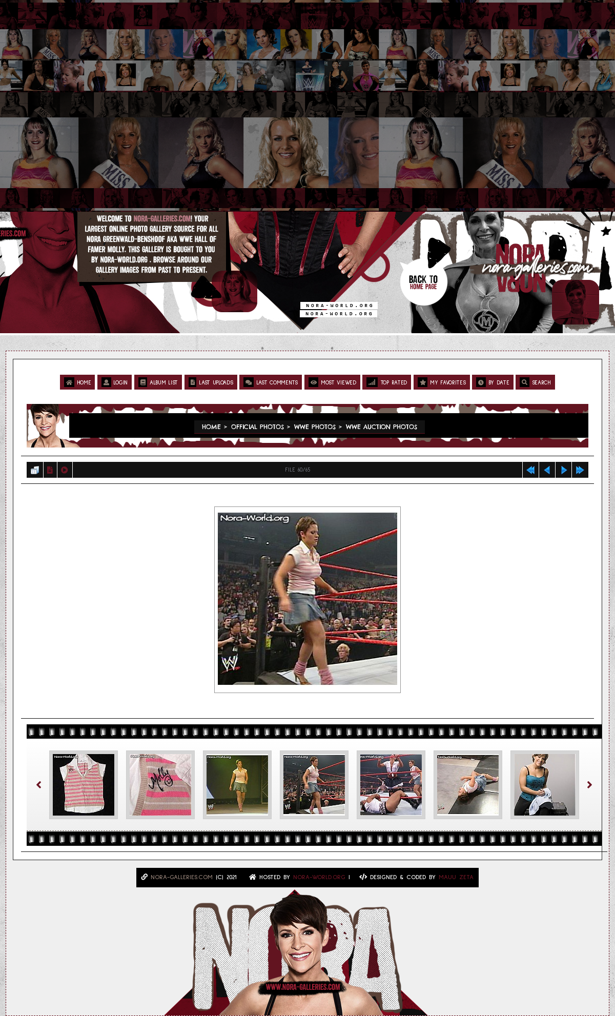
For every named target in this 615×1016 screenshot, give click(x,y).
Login (114, 382)
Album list (158, 382)
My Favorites (442, 382)
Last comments (270, 382)
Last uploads (211, 382)
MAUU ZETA (456, 877)
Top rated (386, 382)
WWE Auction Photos (381, 427)
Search (535, 382)
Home (77, 382)
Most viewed (332, 382)
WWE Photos (315, 427)
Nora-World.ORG (319, 877)
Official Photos (257, 427)
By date (492, 382)
